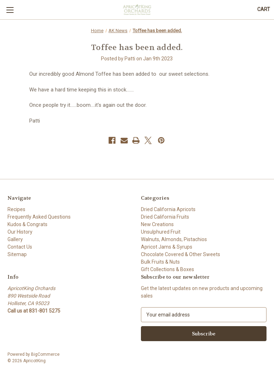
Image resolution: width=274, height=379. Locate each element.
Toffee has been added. (137, 48)
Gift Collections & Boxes (167, 269)
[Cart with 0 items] (263, 9)
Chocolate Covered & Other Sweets (180, 254)
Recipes (16, 209)
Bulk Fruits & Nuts (160, 262)
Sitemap (17, 254)
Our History (19, 232)
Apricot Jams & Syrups (166, 247)
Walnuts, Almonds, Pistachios (174, 239)
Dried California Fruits (165, 217)
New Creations (157, 224)
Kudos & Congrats (27, 224)
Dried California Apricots (168, 209)
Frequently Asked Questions (39, 217)
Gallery (15, 239)
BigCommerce (45, 354)
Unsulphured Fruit (161, 232)
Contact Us (19, 247)
